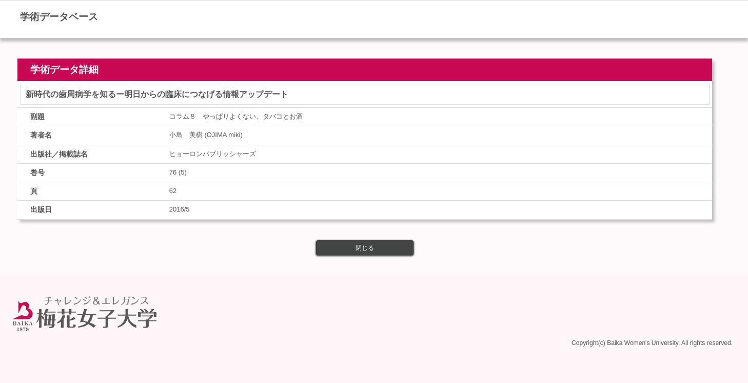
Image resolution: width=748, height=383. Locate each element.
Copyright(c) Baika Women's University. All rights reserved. (652, 343)
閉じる (365, 248)
